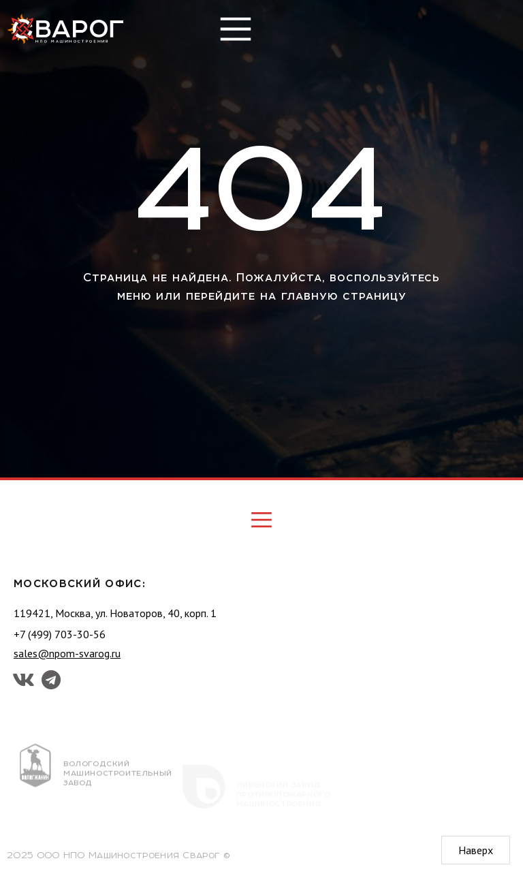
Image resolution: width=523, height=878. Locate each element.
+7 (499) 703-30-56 (60, 634)
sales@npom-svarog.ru (67, 653)
